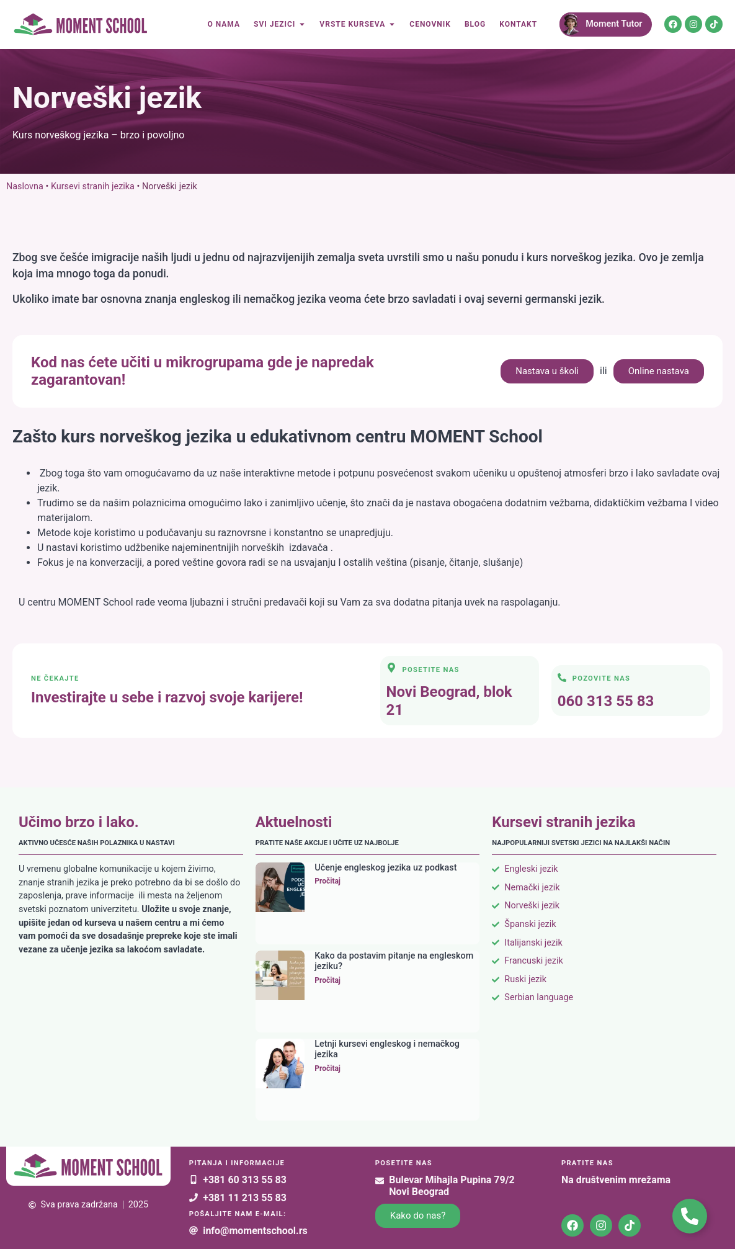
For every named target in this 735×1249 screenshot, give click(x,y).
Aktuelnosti (294, 822)
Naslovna (24, 186)
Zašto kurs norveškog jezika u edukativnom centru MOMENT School (277, 436)
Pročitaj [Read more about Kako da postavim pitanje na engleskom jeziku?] (327, 980)
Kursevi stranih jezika (93, 186)
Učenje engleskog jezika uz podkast (385, 867)
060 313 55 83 (606, 701)
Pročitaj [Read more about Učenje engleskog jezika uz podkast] (327, 881)
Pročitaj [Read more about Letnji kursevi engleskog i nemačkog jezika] (327, 1068)
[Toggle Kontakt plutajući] (689, 1216)
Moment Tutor (614, 24)
